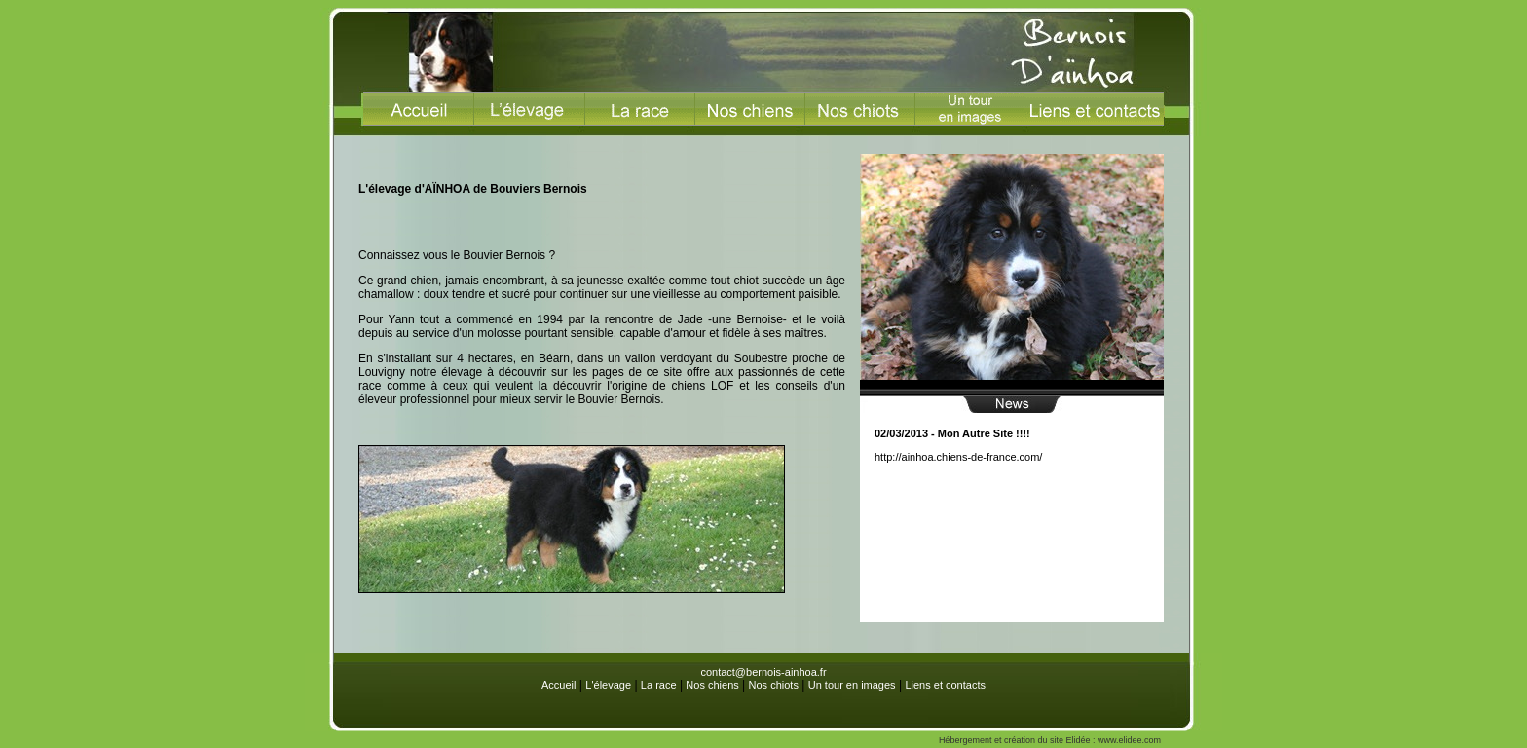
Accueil (558, 685)
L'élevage (608, 685)
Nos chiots (774, 685)
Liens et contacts (945, 685)
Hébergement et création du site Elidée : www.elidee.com (1050, 740)
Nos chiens (712, 685)
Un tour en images (852, 685)
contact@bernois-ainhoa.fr (763, 672)
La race (659, 685)
